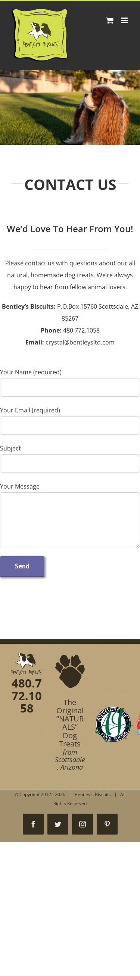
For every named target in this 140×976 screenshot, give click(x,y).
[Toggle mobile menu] (125, 20)
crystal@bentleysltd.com (80, 342)
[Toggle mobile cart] (109, 20)
